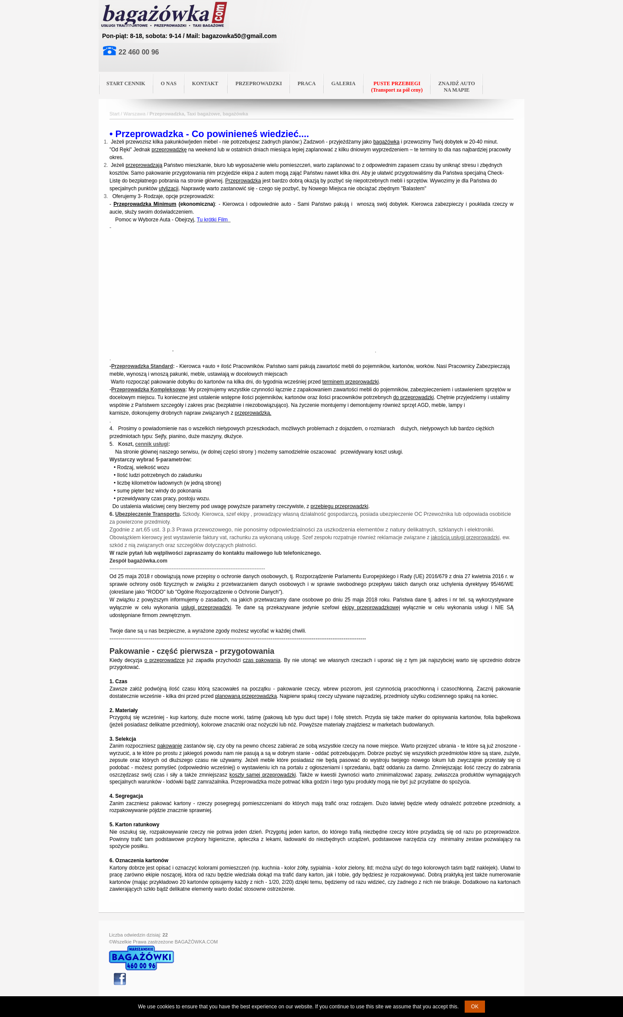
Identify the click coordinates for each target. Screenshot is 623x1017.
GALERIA (343, 83)
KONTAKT (208, 82)
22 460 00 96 (139, 52)
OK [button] (474, 1007)
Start (114, 113)
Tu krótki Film (214, 220)
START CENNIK (125, 83)
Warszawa (134, 113)
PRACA (307, 83)
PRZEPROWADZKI (258, 83)
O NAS (169, 83)
